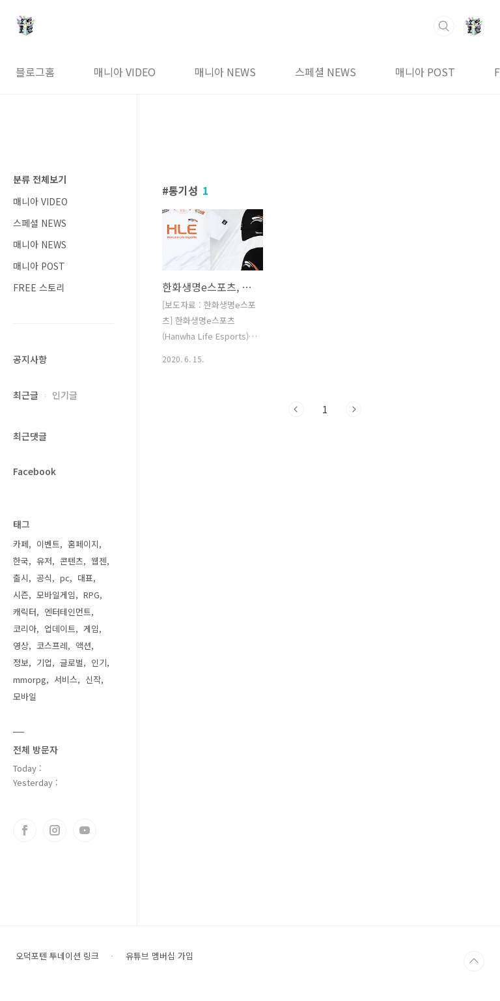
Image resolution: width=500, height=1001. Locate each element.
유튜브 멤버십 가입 (159, 956)
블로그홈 (35, 72)
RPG (91, 594)
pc (65, 578)
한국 (21, 561)
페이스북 (24, 830)
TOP (474, 961)
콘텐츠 (71, 561)
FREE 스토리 (38, 287)
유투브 (84, 830)
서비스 (65, 679)
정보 (21, 662)
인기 (99, 662)
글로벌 (71, 662)
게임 (91, 628)
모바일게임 (56, 594)
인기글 (64, 394)
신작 (93, 679)
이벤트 (48, 544)
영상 (21, 645)
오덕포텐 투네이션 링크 (57, 956)
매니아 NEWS (225, 72)
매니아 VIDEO (125, 72)
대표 (85, 578)
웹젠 (99, 561)
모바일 (24, 696)
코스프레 (52, 645)
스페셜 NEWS (325, 72)
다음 (353, 409)
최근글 (25, 394)
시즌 (21, 594)
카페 (21, 544)
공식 (44, 578)
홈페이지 (83, 544)
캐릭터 (24, 611)
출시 (21, 578)
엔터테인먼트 (67, 611)
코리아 (24, 628)
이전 (296, 409)
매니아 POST (425, 72)
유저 (44, 561)
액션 (83, 645)
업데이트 (60, 628)
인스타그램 (54, 830)
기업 (44, 662)
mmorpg (29, 679)
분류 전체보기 (39, 179)
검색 (444, 26)
